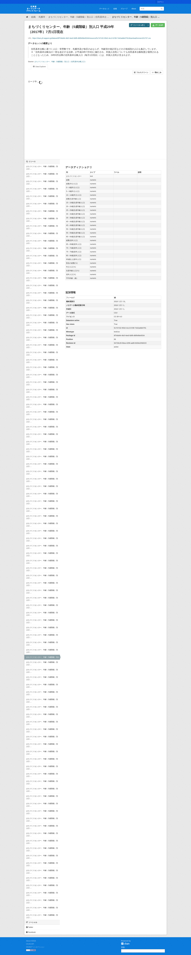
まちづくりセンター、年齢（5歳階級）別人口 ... (135, 17)
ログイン (160, 2)
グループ (124, 9)
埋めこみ (156, 72)
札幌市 (42, 17)
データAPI (157, 25)
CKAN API (30, 944)
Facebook (31, 932)
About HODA (31, 941)
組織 (115, 9)
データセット (104, 9)
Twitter (29, 927)
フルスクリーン (141, 72)
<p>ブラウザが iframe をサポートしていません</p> (95, 118)
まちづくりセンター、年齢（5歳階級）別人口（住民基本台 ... (78, 17)
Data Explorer (39, 67)
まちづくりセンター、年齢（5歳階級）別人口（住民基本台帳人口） (60, 62)
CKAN (125, 943)
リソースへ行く (138, 25)
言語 (122, 947)
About (133, 9)
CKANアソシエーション (35, 947)
